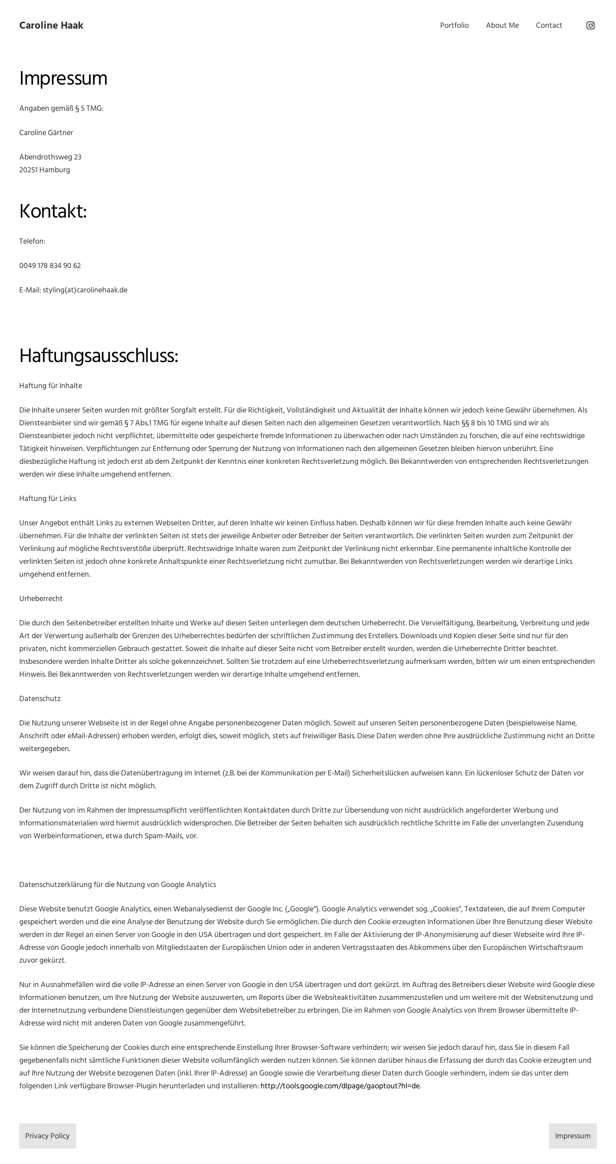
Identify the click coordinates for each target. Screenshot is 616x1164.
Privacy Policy (47, 1136)
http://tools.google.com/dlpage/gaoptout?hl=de (340, 1086)
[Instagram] (590, 25)
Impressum (573, 1136)
